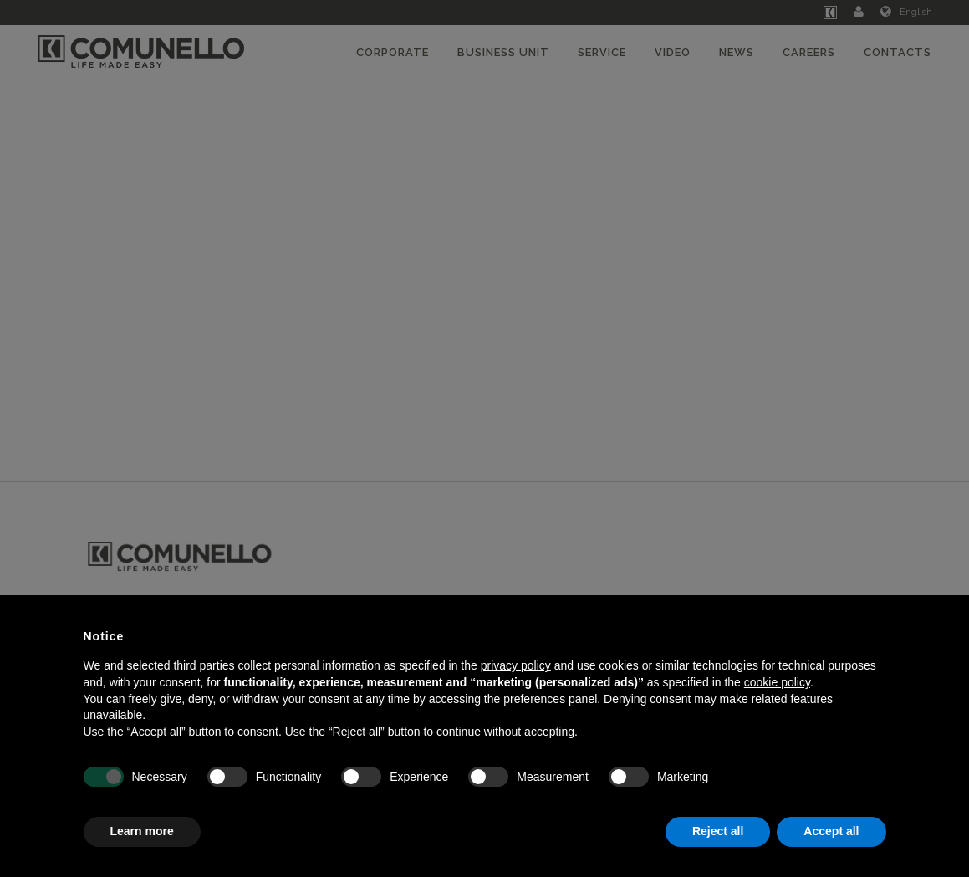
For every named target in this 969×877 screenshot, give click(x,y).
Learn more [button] (142, 831)
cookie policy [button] (777, 682)
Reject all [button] (717, 831)
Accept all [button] (831, 831)
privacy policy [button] (516, 665)
